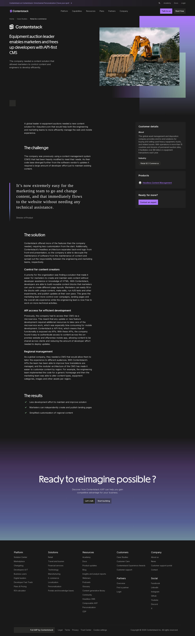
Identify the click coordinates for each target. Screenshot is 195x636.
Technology (53, 570)
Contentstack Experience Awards (131, 565)
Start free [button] (179, 11)
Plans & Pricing (20, 586)
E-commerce (53, 578)
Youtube (154, 600)
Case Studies (122, 557)
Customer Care (123, 561)
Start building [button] (104, 501)
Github (154, 596)
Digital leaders (20, 578)
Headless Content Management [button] (157, 183)
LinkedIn (154, 587)
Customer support (124, 570)
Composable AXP (90, 603)
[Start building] (103, 501)
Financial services (55, 565)
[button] (159, 3)
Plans (102, 11)
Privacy (75, 630)
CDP (84, 611)
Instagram (155, 592)
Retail (50, 557)
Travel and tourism (56, 561)
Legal (60, 630)
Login (183, 3)
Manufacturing (54, 574)
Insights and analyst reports (94, 574)
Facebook (155, 583)
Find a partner (123, 587)
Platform (64, 11)
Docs (176, 3)
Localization (53, 582)
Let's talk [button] (89, 501)
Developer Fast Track (23, 582)
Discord (154, 604)
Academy (167, 3)
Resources (90, 11)
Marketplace (19, 561)
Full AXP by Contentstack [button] (34, 630)
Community (87, 595)
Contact (154, 570)
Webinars (86, 578)
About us (155, 557)
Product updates (89, 565)
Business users (20, 574)
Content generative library (93, 590)
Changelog (18, 565)
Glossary (86, 586)
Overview (121, 583)
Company (124, 11)
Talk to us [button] (166, 11)
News (153, 561)
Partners (112, 11)
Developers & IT (21, 570)
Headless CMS (88, 599)
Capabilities (77, 11)
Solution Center (20, 557)
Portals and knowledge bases (61, 590)
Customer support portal (161, 565)
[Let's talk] (89, 501)
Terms (67, 630)
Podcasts (86, 582)
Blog (84, 570)
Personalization (54, 586)
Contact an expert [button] (148, 202)
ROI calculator (20, 590)
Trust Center (86, 630)
